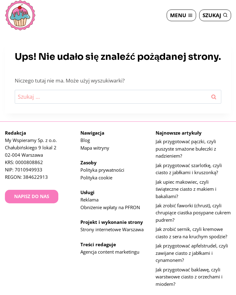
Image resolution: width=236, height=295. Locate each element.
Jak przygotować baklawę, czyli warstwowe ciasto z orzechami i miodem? (189, 276)
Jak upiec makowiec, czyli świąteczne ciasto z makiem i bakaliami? (186, 187)
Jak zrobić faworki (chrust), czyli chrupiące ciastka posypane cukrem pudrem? (193, 211)
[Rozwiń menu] (181, 15)
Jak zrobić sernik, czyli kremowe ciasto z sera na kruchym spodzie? (191, 232)
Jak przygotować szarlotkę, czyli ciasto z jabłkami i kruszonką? (189, 166)
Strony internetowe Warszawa (112, 225)
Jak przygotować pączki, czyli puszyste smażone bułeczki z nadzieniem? (186, 146)
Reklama (89, 196)
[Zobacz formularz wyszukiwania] (215, 15)
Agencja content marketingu (109, 247)
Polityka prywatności (102, 166)
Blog (85, 137)
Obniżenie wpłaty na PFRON (110, 203)
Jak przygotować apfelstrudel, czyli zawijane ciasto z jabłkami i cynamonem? (192, 252)
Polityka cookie (96, 174)
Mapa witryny (94, 144)
